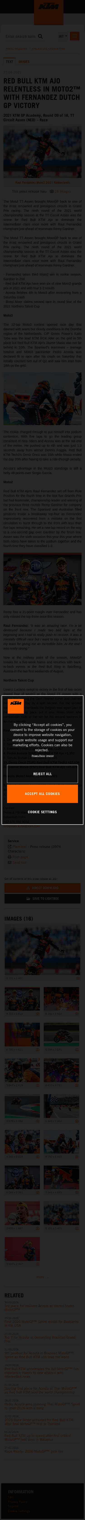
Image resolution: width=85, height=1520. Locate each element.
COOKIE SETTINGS (42, 812)
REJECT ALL (42, 774)
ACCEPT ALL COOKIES (42, 793)
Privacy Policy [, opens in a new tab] (38, 755)
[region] (42, 760)
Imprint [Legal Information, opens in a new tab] (49, 755)
